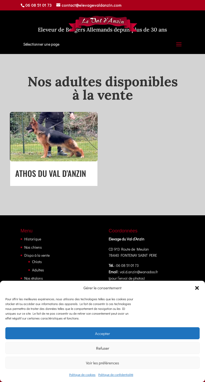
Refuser (102, 348)
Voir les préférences (102, 362)
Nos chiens (33, 247)
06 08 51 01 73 (38, 5)
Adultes (38, 269)
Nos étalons (33, 278)
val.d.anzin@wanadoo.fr (139, 271)
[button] (197, 288)
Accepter (102, 333)
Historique (32, 238)
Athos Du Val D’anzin (50, 173)
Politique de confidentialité (115, 374)
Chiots (37, 261)
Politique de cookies (82, 374)
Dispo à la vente (37, 255)
